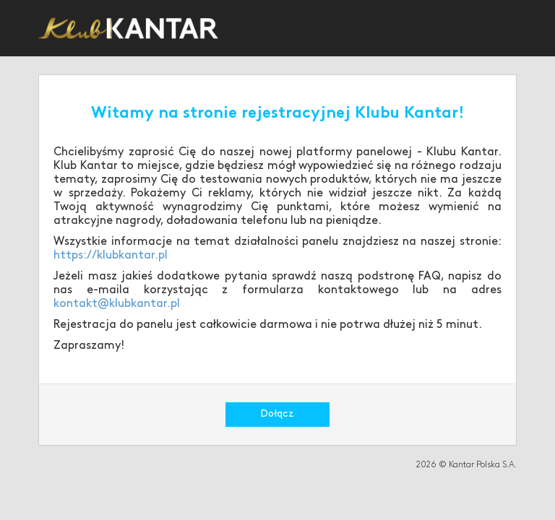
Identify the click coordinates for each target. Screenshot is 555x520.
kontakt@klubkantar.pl (116, 304)
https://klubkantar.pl (110, 255)
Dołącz (277, 414)
